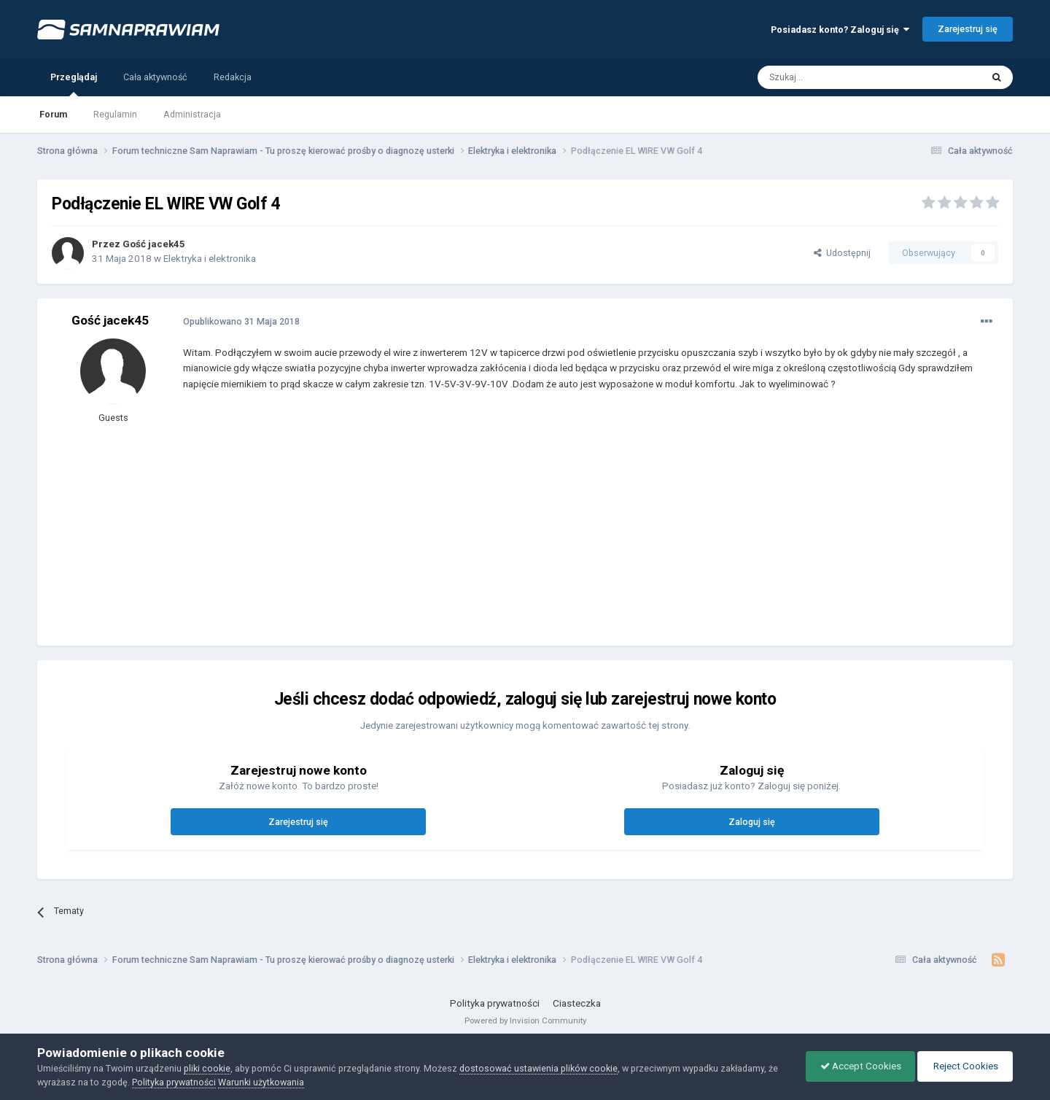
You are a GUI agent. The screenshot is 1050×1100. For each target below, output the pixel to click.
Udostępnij (842, 252)
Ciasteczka (577, 1003)
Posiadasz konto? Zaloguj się (840, 29)
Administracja (192, 114)
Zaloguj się (751, 821)
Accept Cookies (857, 1066)
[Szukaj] (836, 77)
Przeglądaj (73, 83)
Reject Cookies (964, 1066)
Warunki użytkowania (261, 1082)
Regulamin (115, 114)
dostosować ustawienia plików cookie (538, 1068)
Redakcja (233, 76)
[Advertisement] (448, 529)
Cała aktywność (155, 76)
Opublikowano (241, 321)
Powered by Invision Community (525, 1020)
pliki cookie (207, 1068)
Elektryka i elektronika (209, 258)
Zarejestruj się (968, 28)
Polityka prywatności (495, 1003)
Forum (53, 114)
